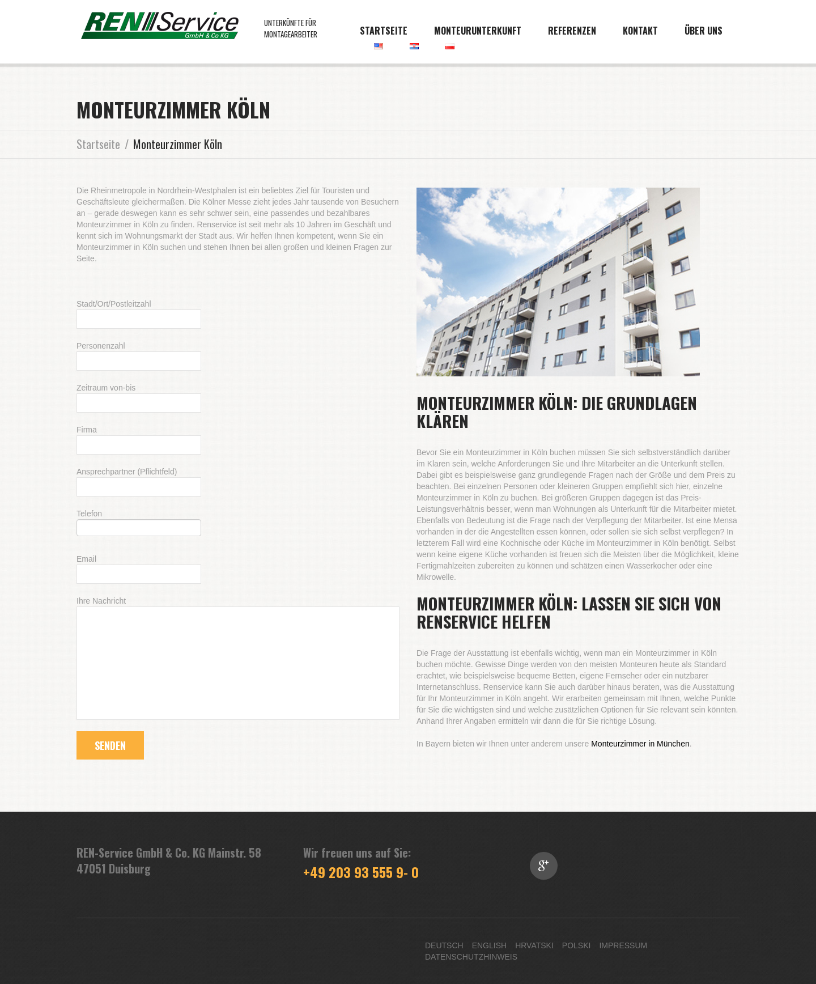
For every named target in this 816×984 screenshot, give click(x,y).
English (489, 945)
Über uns (703, 30)
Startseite (383, 30)
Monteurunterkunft (477, 30)
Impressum (623, 945)
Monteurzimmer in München (640, 743)
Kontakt (640, 30)
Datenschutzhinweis (471, 956)
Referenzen (572, 30)
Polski (576, 945)
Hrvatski (534, 945)
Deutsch (444, 945)
